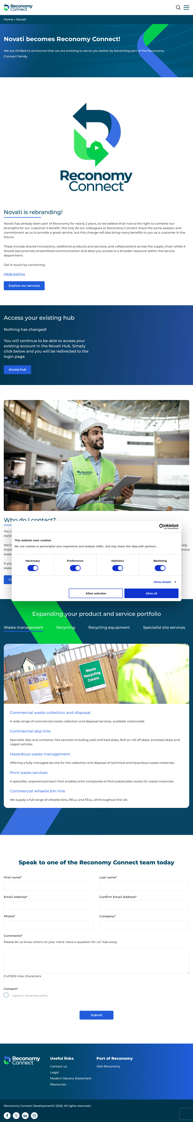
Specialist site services (164, 627)
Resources (58, 1084)
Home (8, 19)
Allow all (151, 593)
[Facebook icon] (7, 1115)
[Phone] (49, 924)
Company (107, 916)
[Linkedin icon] (25, 1115)
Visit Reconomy (108, 1066)
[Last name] (144, 885)
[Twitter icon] (16, 1115)
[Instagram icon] (34, 1115)
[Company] (144, 924)
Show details (162, 582)
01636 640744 (14, 274)
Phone (9, 916)
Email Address (16, 897)
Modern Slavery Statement (71, 1078)
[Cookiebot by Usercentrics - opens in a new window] (162, 526)
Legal (54, 1072)
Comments (13, 935)
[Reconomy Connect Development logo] (18, 7)
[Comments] (96, 961)
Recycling (65, 627)
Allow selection (96, 593)
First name (13, 877)
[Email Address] (49, 905)
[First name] (49, 885)
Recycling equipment (109, 627)
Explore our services (24, 285)
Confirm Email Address (118, 897)
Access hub (17, 369)
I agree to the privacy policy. (30, 995)
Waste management (23, 627)
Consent (11, 988)
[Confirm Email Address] (144, 905)
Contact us (58, 1066)
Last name (108, 877)
